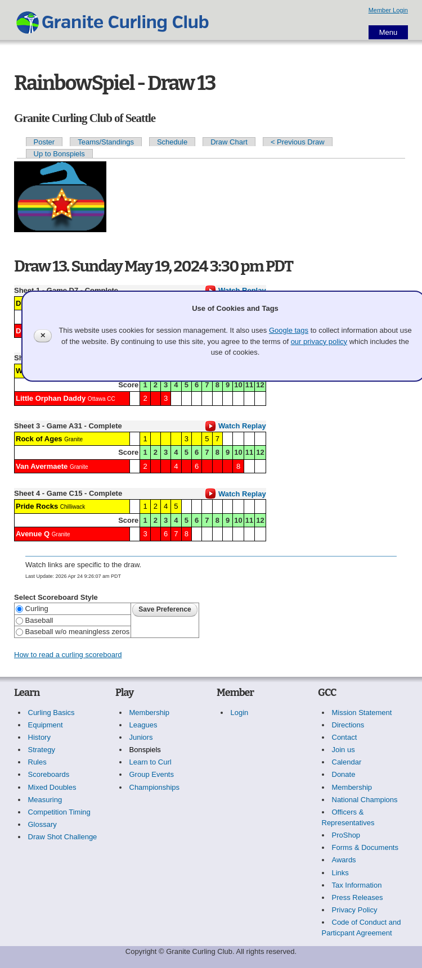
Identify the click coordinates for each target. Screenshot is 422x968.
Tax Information (357, 885)
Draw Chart (229, 142)
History (39, 737)
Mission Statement (362, 712)
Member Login (388, 10)
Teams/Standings (106, 142)
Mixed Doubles (52, 787)
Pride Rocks (37, 506)
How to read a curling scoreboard (68, 654)
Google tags (288, 330)
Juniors (141, 737)
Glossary (42, 824)
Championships (154, 787)
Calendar (347, 762)
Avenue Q (33, 534)
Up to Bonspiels (59, 154)
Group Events (151, 774)
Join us (343, 749)
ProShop (346, 835)
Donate (344, 774)
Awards (344, 860)
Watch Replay (235, 426)
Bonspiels (145, 749)
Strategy (41, 749)
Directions (348, 725)
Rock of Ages (39, 439)
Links (340, 873)
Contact (344, 737)
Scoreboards (49, 774)
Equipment (45, 725)
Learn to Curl (150, 762)
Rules (37, 762)
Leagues (143, 725)
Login (240, 712)
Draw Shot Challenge (62, 837)
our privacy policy (319, 341)
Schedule (172, 142)
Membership (149, 712)
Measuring (45, 799)
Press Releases (357, 897)
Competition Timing (59, 812)
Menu (388, 32)
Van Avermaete (42, 466)
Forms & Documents (365, 847)
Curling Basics (51, 712)
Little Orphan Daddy (51, 398)
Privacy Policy (355, 910)
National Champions (365, 799)
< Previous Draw (298, 142)
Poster (44, 142)
